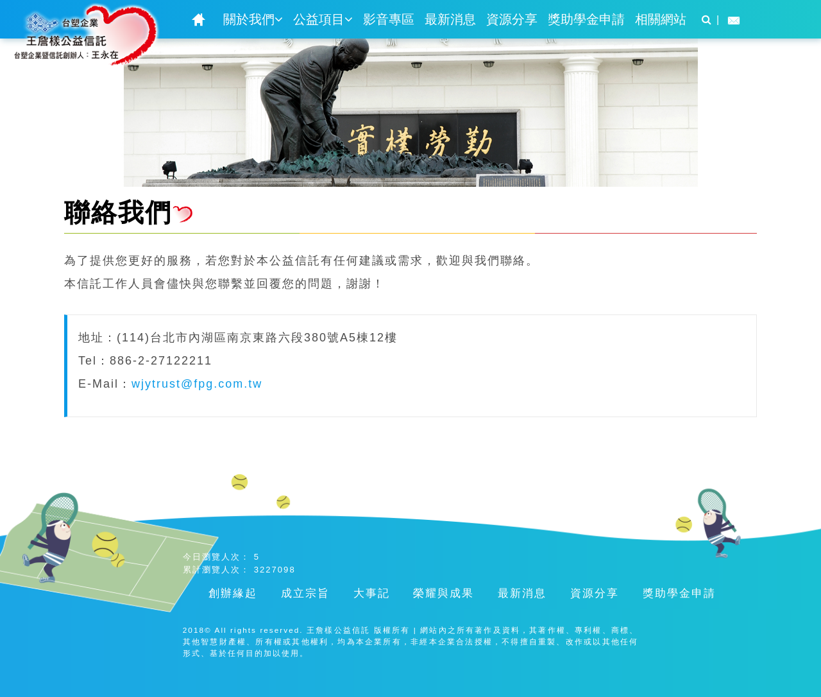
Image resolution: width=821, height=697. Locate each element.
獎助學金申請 (586, 19)
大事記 (371, 593)
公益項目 (323, 19)
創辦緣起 (232, 593)
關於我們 (253, 19)
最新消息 (450, 19)
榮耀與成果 (443, 593)
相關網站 (660, 19)
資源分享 (511, 19)
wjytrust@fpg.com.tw (196, 383)
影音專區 (388, 19)
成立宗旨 (305, 593)
